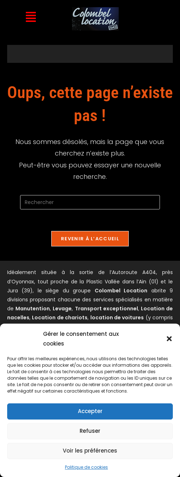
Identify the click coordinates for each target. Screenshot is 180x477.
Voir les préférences (90, 450)
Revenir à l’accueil (90, 238)
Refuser (90, 431)
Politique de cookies (86, 467)
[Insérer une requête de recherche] (90, 202)
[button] (169, 338)
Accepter (90, 411)
